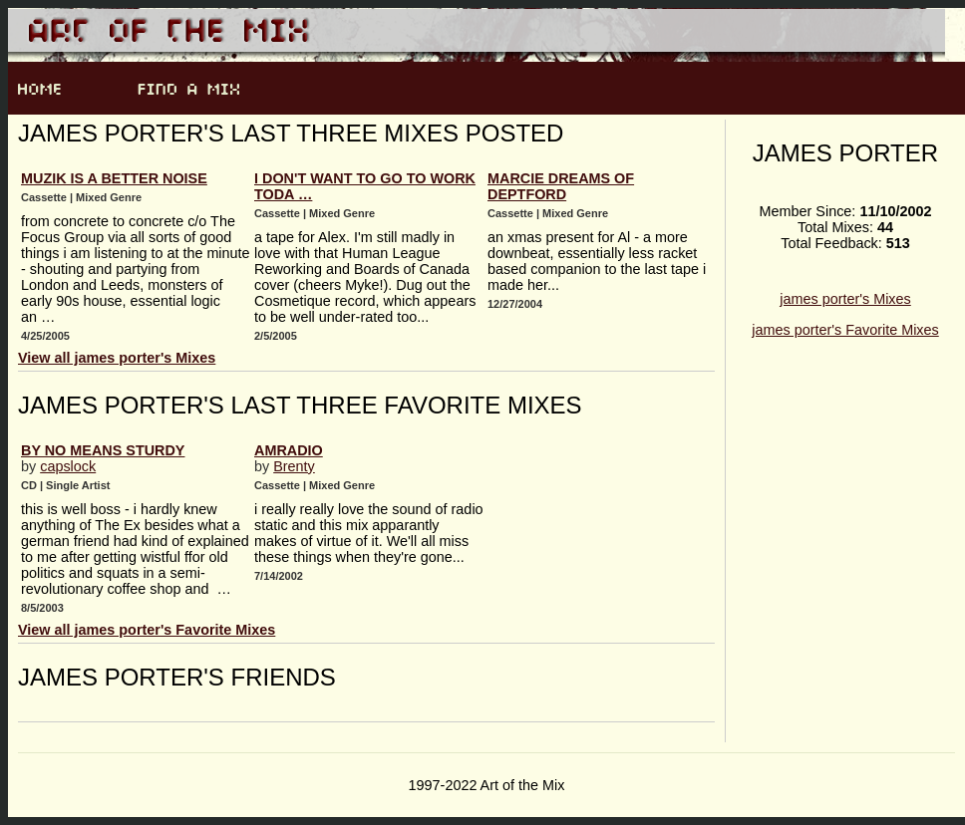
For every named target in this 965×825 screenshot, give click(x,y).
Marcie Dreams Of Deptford (560, 186)
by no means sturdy (102, 450)
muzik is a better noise (114, 178)
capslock (68, 466)
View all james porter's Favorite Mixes (146, 630)
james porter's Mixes (845, 299)
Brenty (294, 466)
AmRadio (288, 450)
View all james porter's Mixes (116, 358)
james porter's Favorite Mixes (845, 330)
